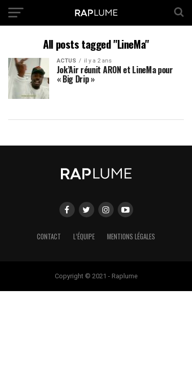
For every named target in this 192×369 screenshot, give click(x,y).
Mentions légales (131, 236)
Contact (49, 236)
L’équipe (84, 236)
